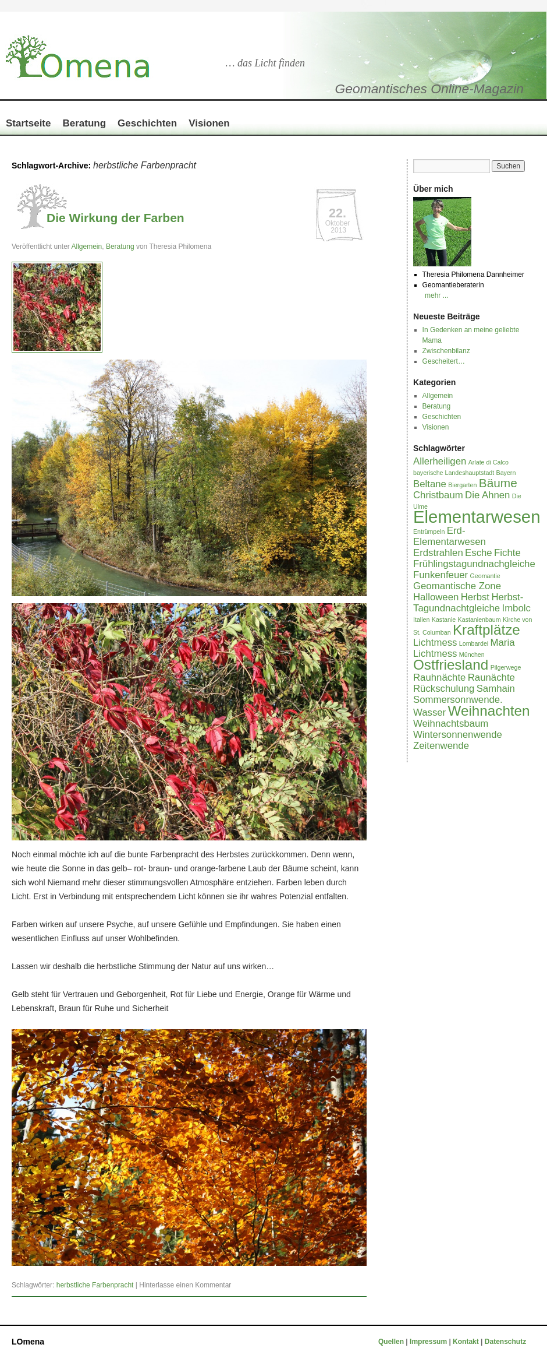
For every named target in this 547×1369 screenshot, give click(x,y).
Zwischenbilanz (446, 351)
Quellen (392, 1342)
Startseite (28, 123)
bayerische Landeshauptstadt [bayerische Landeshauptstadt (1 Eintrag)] (453, 472)
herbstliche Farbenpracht (95, 1285)
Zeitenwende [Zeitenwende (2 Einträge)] (441, 745)
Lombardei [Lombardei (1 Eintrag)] (473, 643)
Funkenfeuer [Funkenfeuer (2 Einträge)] (440, 574)
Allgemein (87, 246)
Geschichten (147, 123)
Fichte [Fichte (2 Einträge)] (507, 552)
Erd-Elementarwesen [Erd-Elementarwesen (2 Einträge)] (449, 536)
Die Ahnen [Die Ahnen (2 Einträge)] (487, 495)
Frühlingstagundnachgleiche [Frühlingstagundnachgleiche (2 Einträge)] (474, 563)
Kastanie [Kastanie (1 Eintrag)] (444, 619)
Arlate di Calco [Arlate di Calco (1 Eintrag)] (488, 462)
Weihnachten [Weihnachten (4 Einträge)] (489, 711)
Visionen (209, 123)
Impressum (429, 1342)
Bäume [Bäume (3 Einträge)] (498, 483)
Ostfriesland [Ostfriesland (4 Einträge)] (450, 665)
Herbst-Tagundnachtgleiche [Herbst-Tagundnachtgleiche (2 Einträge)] (468, 603)
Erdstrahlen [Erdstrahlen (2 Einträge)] (438, 552)
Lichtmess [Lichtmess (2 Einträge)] (435, 642)
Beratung (84, 123)
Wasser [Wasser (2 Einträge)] (429, 712)
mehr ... (437, 295)
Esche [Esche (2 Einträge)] (478, 552)
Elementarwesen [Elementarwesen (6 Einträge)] (476, 516)
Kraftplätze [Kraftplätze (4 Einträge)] (486, 630)
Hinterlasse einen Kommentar (185, 1285)
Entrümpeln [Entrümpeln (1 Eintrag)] (429, 531)
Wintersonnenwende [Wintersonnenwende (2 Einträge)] (457, 734)
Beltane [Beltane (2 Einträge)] (429, 484)
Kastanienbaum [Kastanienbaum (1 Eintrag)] (479, 619)
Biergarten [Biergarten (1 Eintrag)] (462, 484)
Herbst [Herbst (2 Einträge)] (475, 597)
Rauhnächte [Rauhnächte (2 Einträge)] (439, 677)
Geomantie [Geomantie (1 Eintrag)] (485, 575)
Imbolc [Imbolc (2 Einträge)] (516, 608)
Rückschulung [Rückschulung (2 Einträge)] (443, 688)
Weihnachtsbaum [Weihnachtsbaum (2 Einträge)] (450, 723)
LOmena (28, 1341)
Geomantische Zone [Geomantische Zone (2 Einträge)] (457, 586)
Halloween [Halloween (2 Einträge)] (436, 597)
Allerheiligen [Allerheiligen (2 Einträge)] (439, 461)
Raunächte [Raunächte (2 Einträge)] (491, 677)
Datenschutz (505, 1342)
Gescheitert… (443, 361)
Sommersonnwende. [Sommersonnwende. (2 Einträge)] (458, 699)
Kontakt (466, 1342)
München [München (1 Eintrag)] (472, 654)
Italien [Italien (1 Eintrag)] (421, 619)
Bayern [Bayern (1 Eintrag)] (506, 472)
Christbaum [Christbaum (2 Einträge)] (438, 495)
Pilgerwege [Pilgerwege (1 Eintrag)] (506, 667)
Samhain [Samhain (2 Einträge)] (496, 688)
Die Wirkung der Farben (115, 217)
